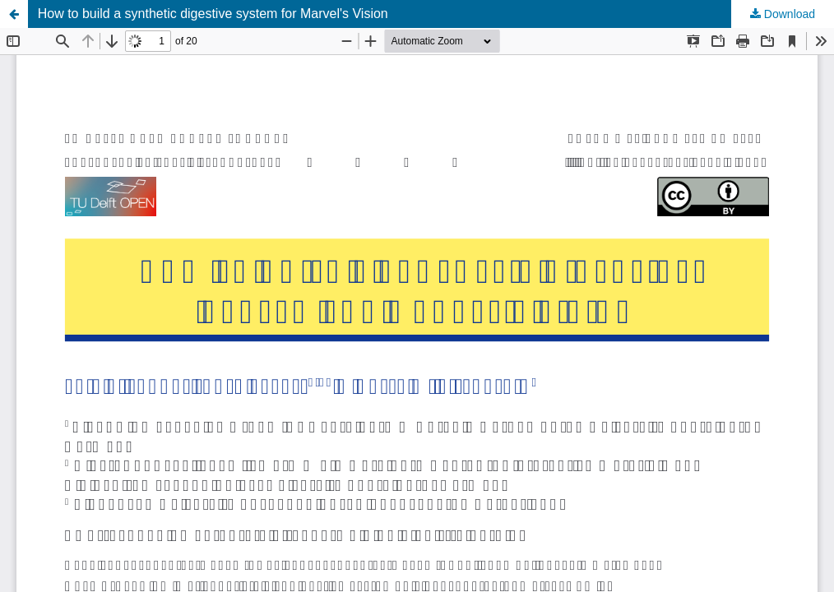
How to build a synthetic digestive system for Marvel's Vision (213, 14)
